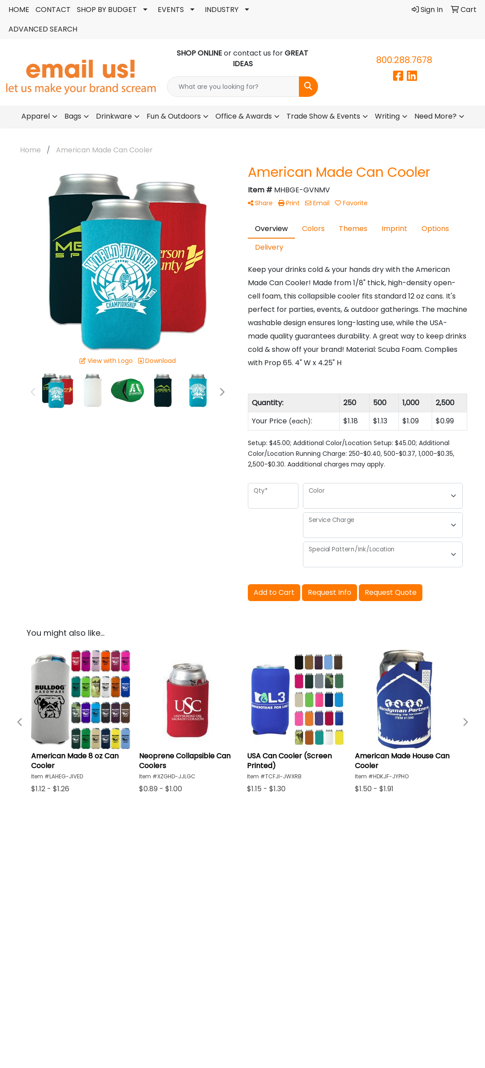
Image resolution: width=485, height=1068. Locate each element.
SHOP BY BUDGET (107, 9)
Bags (72, 116)
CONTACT (53, 9)
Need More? (435, 116)
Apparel (35, 116)
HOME (18, 9)
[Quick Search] (233, 86)
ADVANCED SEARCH (42, 29)
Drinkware (114, 116)
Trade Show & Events (323, 116)
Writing (387, 116)
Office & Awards (243, 116)
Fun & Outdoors (174, 116)
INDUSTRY (222, 9)
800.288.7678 (404, 60)
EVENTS (171, 9)
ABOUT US (242, 872)
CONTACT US (384, 872)
